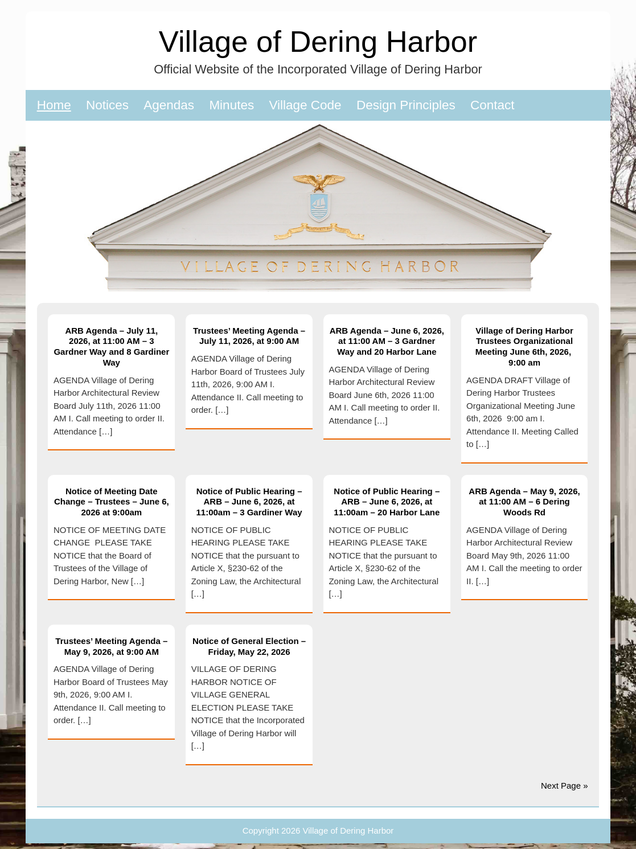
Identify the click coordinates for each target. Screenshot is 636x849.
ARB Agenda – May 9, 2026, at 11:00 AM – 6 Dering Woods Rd (524, 502)
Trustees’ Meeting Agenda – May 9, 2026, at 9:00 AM (111, 646)
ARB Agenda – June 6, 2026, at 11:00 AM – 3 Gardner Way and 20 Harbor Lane (387, 341)
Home (54, 105)
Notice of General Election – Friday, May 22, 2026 (249, 646)
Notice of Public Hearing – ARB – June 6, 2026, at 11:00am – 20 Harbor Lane (387, 502)
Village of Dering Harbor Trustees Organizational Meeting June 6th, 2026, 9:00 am (524, 346)
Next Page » (564, 785)
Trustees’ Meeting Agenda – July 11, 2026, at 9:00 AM (249, 336)
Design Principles (406, 105)
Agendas (168, 105)
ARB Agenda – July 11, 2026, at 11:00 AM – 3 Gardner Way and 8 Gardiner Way (111, 346)
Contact (492, 105)
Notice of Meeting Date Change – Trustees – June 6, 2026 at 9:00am (111, 502)
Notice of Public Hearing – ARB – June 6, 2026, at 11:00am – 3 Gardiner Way (249, 502)
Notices (107, 105)
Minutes (231, 105)
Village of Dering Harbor (318, 41)
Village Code (305, 105)
